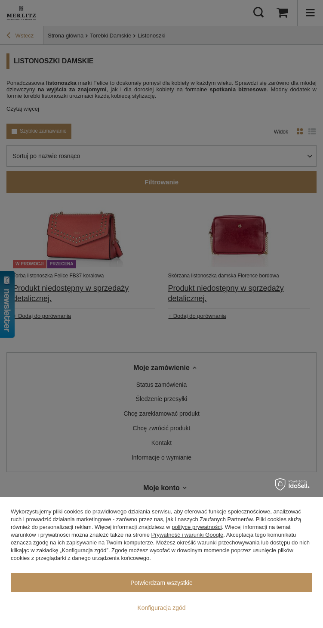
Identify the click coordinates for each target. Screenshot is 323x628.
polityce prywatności (196, 527)
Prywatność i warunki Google (187, 535)
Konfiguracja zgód (161, 607)
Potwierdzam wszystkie (161, 582)
